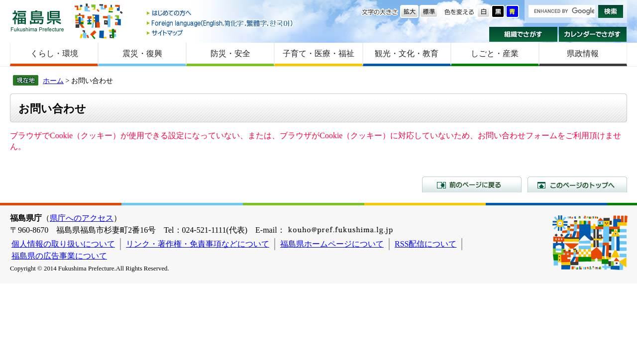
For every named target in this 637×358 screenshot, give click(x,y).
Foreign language (220, 23)
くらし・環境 (54, 53)
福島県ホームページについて (332, 244)
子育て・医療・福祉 (318, 53)
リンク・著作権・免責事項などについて (197, 244)
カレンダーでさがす (593, 34)
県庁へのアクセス (81, 218)
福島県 (37, 20)
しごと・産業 (495, 53)
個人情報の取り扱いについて (63, 244)
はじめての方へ (220, 13)
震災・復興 (142, 53)
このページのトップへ (577, 184)
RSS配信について (425, 244)
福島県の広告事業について (59, 256)
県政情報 (583, 53)
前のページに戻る (472, 184)
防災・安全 (230, 53)
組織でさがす (523, 34)
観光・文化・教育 (406, 53)
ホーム (53, 81)
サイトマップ (220, 32)
